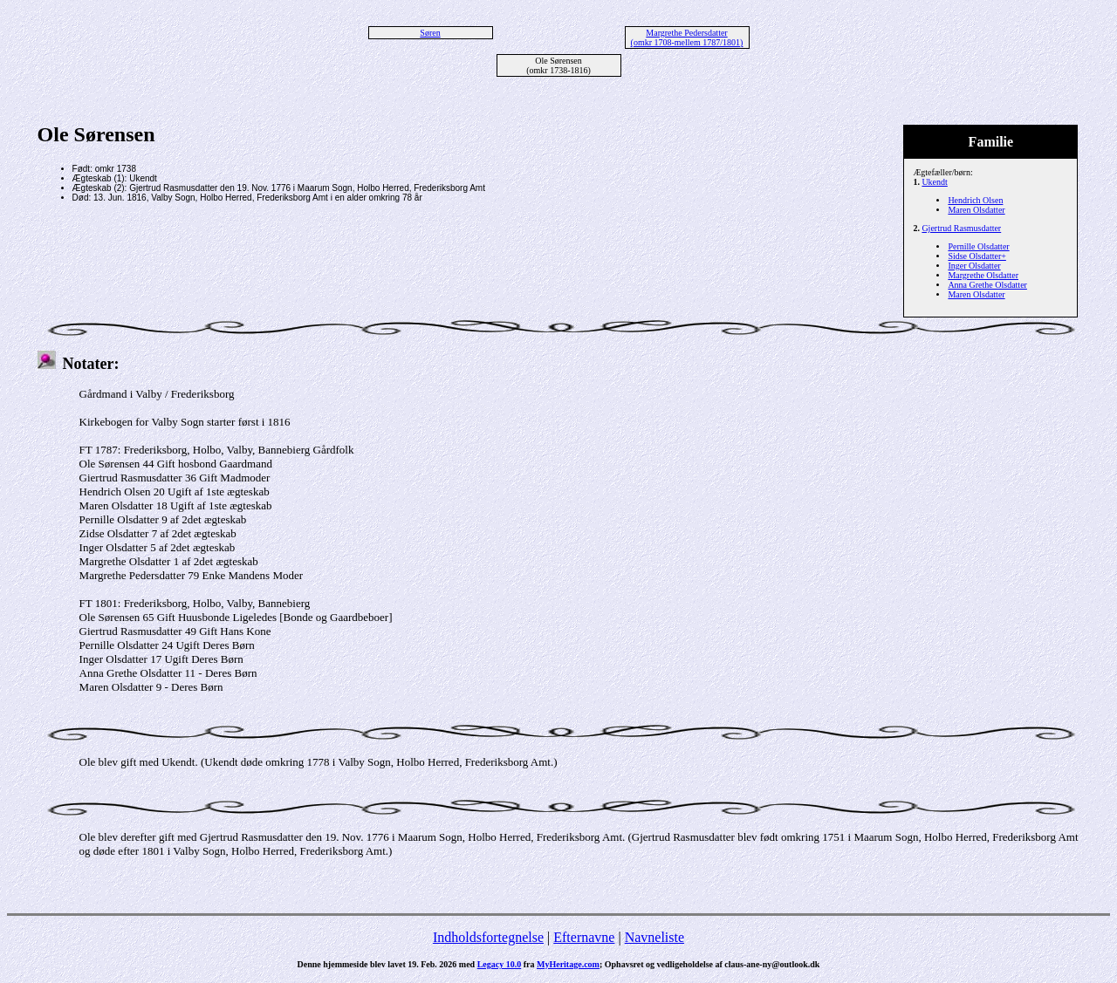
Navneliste (654, 937)
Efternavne (583, 937)
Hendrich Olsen (975, 200)
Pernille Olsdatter (978, 246)
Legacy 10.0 (499, 964)
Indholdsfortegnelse (488, 937)
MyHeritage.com (568, 964)
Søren (430, 33)
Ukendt (934, 182)
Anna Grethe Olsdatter (987, 285)
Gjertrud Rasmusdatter (961, 228)
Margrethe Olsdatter (983, 275)
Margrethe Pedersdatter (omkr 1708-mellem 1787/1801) (687, 37)
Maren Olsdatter (976, 210)
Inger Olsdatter (974, 265)
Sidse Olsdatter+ (976, 256)
